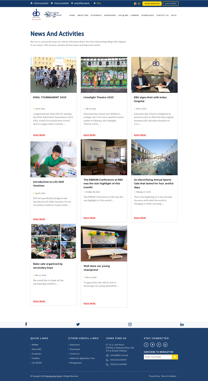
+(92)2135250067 (118, 360)
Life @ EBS (123, 15)
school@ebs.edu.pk (119, 355)
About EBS (82, 15)
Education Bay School (53, 376)
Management (75, 363)
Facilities (35, 358)
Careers (135, 15)
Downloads (147, 15)
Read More (39, 135)
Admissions (110, 15)
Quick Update (170, 4)
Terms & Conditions (168, 376)
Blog (174, 15)
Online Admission (152, 4)
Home (72, 15)
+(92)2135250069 (118, 364)
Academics (96, 15)
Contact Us (162, 15)
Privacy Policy (154, 376)
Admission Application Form (81, 358)
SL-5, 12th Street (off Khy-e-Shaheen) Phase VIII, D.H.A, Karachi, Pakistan (120, 348)
